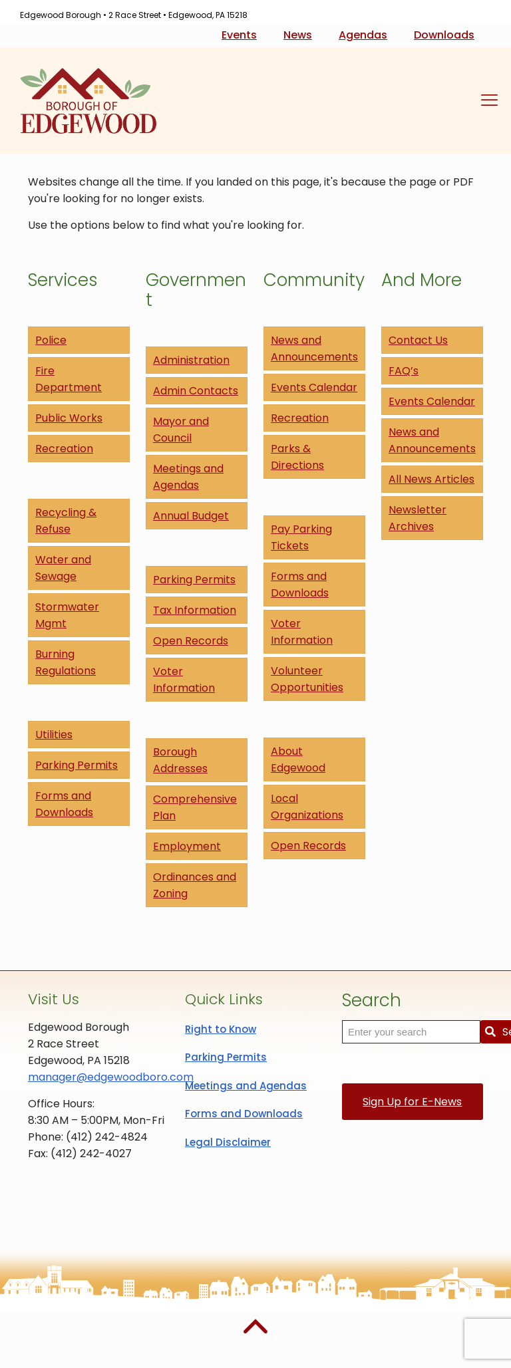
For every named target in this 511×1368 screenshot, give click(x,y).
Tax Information (194, 610)
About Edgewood (298, 759)
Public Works (68, 418)
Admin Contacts (195, 390)
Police (51, 340)
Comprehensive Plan (195, 807)
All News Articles (431, 479)
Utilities (54, 734)
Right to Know (220, 1029)
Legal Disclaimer (228, 1142)
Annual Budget (191, 515)
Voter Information (184, 680)
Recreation (64, 448)
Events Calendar (314, 387)
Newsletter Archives (417, 518)
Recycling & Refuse (65, 521)
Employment (187, 846)
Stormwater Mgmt (67, 615)
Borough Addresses (180, 760)
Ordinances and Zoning (194, 885)
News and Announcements (314, 348)
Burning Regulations (65, 662)
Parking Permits (76, 765)
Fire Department (68, 379)
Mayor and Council (181, 430)
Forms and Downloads (64, 804)
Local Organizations (307, 807)
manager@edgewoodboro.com (111, 1077)
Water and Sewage (63, 568)
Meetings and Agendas (188, 477)
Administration (191, 360)
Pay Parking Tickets (301, 537)
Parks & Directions (297, 457)
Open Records (190, 640)
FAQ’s (404, 370)
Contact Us (418, 340)
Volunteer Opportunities (307, 679)
